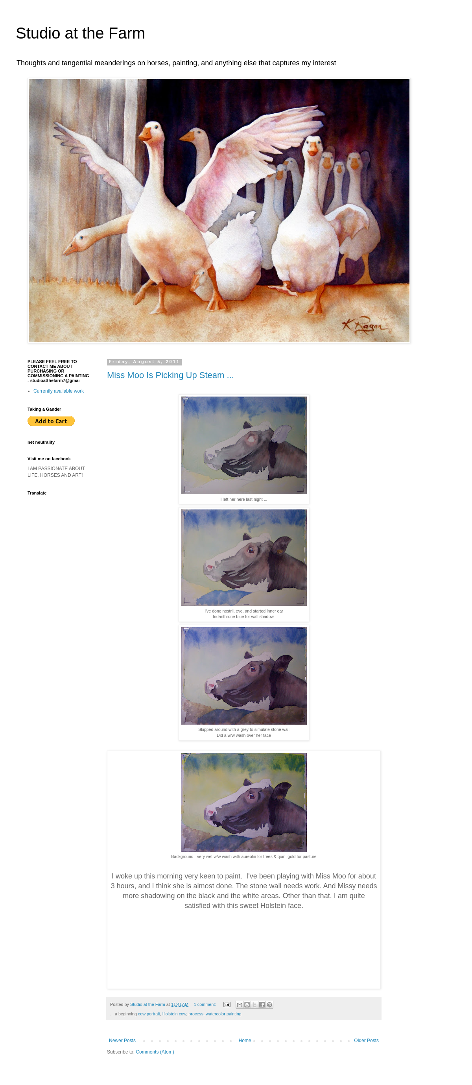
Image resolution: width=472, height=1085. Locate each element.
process (195, 1013)
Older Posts (366, 1040)
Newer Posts (122, 1040)
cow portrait (149, 1013)
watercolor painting (224, 1013)
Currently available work (58, 391)
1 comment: (205, 1004)
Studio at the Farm (80, 33)
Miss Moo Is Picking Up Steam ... (170, 375)
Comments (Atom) (155, 1052)
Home (245, 1040)
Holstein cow (174, 1013)
